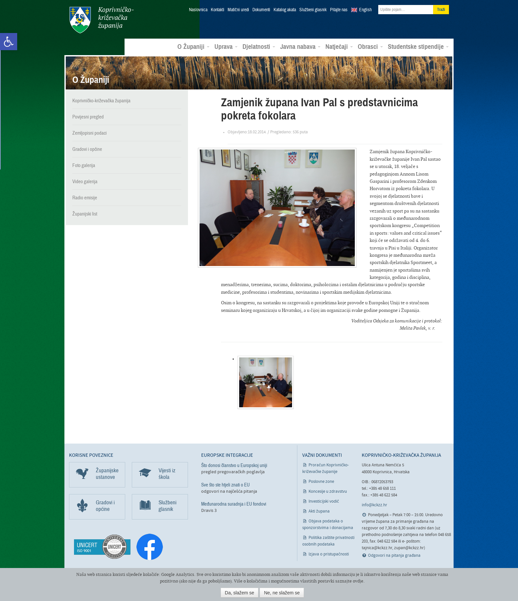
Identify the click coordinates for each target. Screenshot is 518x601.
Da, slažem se (239, 592)
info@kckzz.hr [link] (374, 505)
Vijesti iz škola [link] (167, 473)
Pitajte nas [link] (339, 10)
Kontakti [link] (217, 10)
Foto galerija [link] (83, 165)
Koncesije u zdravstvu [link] (328, 491)
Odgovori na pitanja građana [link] (394, 555)
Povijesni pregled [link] (88, 116)
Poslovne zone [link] (321, 481)
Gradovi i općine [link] (87, 149)
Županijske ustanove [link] (107, 473)
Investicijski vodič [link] (324, 501)
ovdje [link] (358, 581)
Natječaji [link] (339, 46)
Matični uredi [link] (238, 10)
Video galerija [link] (84, 181)
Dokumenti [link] (261, 10)
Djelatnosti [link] (258, 46)
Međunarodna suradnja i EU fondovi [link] (233, 503)
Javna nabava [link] (300, 46)
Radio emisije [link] (84, 197)
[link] (8, 41)
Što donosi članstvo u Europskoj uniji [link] (234, 465)
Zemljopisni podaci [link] (89, 132)
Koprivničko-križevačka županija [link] (101, 20)
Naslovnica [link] (198, 10)
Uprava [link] (226, 46)
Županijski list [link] (84, 213)
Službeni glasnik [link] (313, 10)
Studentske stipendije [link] (418, 46)
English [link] (365, 10)
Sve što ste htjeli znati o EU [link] (225, 484)
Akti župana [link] (319, 511)
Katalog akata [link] (285, 10)
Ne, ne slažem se (282, 592)
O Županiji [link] (193, 46)
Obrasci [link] (370, 46)
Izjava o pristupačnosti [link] (329, 554)
